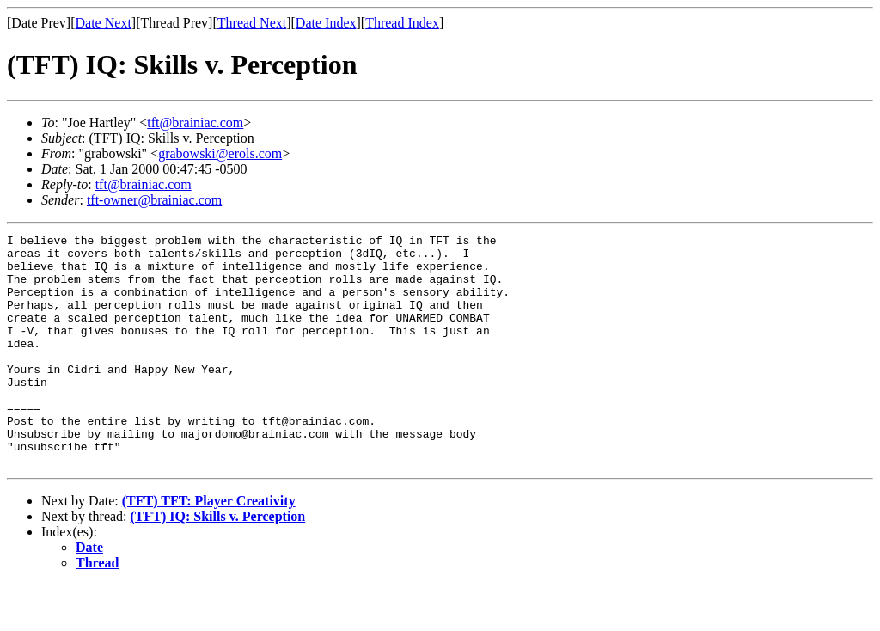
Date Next (103, 22)
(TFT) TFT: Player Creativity (209, 547)
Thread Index (402, 22)
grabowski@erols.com (220, 153)
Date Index (326, 22)
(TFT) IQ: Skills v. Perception (218, 562)
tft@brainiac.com (195, 122)
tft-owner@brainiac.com (154, 200)
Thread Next (251, 22)
